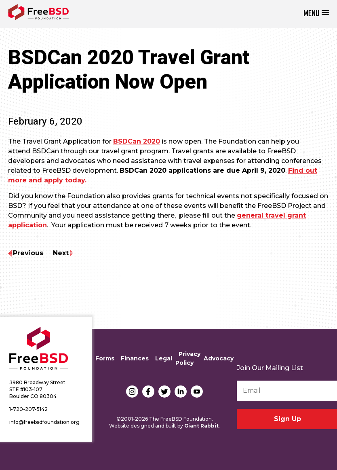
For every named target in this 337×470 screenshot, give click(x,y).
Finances (135, 358)
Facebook (148, 391)
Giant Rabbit (201, 426)
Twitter (164, 391)
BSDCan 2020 (136, 141)
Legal (163, 358)
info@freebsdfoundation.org (44, 422)
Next (61, 253)
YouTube (197, 391)
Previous (28, 253)
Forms (104, 358)
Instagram (132, 391)
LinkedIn (181, 391)
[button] (316, 14)
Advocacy (219, 358)
